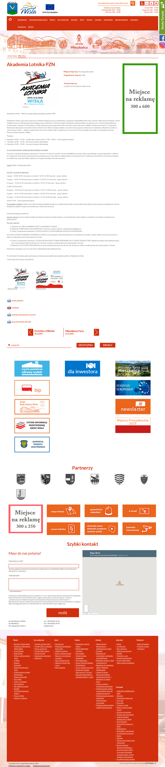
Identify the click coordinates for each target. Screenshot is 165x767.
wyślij (62, 612)
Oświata (98, 640)
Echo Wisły (18, 679)
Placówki (99, 651)
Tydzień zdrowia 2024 (43, 644)
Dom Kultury (80, 653)
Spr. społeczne (39, 640)
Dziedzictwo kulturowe (125, 698)
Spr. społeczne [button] (63, 20)
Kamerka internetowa (124, 658)
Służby (119, 736)
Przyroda (120, 700)
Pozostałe (119, 687)
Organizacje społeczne (43, 656)
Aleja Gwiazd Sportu (62, 661)
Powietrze (140, 640)
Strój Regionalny (81, 661)
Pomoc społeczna (41, 649)
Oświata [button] (98, 20)
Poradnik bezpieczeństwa (126, 759)
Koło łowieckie (122, 722)
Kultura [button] (89, 20)
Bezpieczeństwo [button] (121, 20)
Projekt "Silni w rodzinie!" (43, 646)
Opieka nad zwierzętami (125, 715)
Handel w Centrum (20, 698)
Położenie (17, 665)
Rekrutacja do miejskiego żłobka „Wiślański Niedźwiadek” (105, 667)
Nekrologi (38, 658)
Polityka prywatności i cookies (19, 766)
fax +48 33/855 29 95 (52, 623)
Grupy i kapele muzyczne (84, 668)
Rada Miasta (18, 653)
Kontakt (16, 689)
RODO (31, 27)
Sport (56, 640)
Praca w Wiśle (19, 696)
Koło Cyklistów (60, 668)
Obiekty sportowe (61, 651)
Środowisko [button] (108, 20)
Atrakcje (74, 20)
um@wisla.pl (48, 626)
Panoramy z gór (122, 656)
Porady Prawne (40, 653)
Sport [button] (82, 20)
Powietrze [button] (22, 27)
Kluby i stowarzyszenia (63, 653)
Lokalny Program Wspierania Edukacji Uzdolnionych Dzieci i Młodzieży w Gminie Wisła (103, 677)
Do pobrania (121, 646)
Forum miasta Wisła (123, 661)
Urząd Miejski (18, 651)
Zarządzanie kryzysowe (125, 733)
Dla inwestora (19, 684)
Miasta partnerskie (20, 677)
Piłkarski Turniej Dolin (62, 663)
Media (119, 644)
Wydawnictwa (80, 665)
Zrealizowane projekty (22, 672)
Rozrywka (120, 703)
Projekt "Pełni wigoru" (42, 651)
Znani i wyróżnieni (20, 682)
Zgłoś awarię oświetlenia (125, 663)
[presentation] (26, 612)
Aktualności (22, 20)
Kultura (77, 640)
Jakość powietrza (143, 644)
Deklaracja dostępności (41, 766)
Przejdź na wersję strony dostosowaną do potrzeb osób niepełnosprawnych (142, 3)
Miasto (15, 640)
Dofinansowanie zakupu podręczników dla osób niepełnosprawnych (104, 691)
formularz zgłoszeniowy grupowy (24, 314)
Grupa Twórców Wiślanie (84, 663)
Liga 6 (57, 665)
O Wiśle (17, 661)
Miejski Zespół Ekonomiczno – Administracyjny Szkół (103, 646)
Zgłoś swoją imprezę (124, 651)
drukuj (107, 345)
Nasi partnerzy (122, 649)
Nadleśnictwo (121, 729)
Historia (16, 663)
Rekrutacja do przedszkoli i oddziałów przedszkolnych (104, 655)
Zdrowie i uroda (122, 705)
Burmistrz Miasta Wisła (22, 644)
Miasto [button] (52, 20)
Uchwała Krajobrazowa (38, 20)
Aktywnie (120, 696)
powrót (13, 345)
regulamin (15, 307)
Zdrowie (120, 738)
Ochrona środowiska (124, 712)
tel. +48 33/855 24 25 (52, 621)
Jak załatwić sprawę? (21, 686)
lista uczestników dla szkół (21, 321)
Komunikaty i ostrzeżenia (125, 731)
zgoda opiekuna (17, 300)
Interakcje (119, 640)
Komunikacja (18, 675)
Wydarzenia (59, 644)
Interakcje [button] (134, 20)
